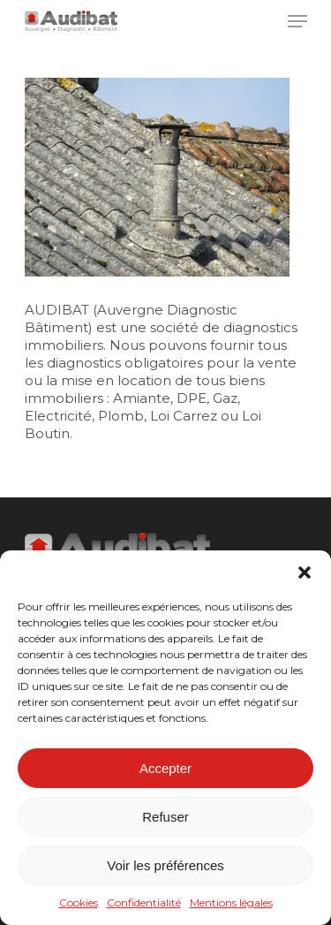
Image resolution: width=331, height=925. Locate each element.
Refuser (165, 816)
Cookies (78, 902)
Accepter (165, 768)
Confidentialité (144, 902)
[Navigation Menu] (297, 21)
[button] (304, 572)
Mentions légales (231, 902)
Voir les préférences (165, 865)
